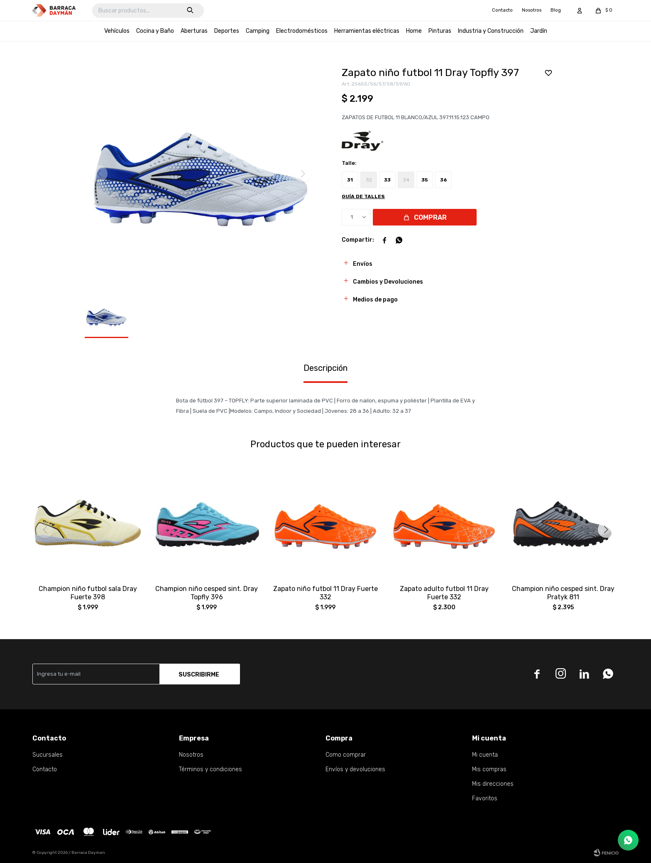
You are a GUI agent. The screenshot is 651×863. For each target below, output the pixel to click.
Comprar (430, 217)
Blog (556, 10)
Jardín (538, 30)
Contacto (502, 10)
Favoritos (484, 798)
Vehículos (117, 30)
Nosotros (531, 10)
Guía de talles (363, 196)
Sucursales (47, 754)
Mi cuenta (485, 754)
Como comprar (346, 754)
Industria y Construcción (491, 30)
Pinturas (439, 30)
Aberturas (194, 30)
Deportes (226, 30)
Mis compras (489, 769)
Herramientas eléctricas (366, 30)
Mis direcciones (493, 783)
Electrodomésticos (302, 30)
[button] (606, 529)
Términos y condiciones (210, 769)
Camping (257, 30)
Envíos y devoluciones (355, 769)
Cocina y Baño (155, 30)
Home (414, 30)
